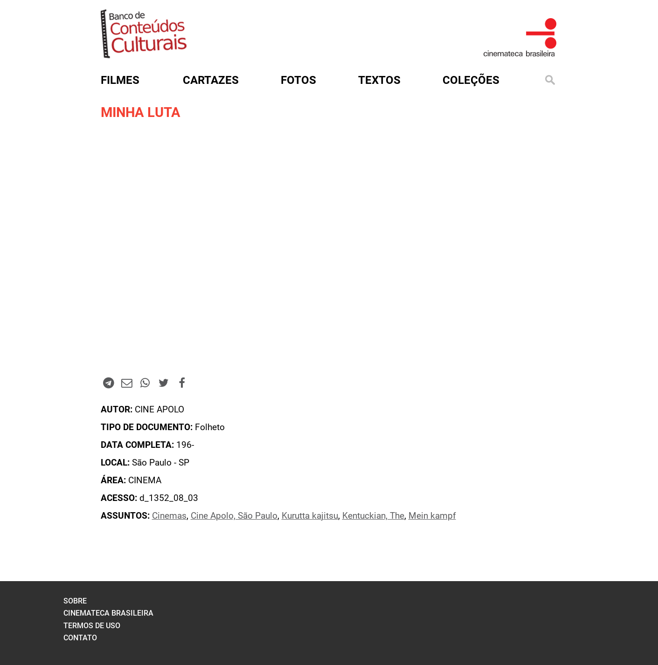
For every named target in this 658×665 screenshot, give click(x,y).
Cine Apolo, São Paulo (234, 516)
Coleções (471, 80)
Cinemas (169, 516)
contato (80, 637)
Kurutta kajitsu (310, 516)
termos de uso (91, 625)
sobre (75, 600)
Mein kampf (432, 516)
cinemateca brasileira (108, 613)
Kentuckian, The (373, 516)
